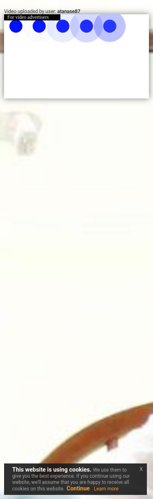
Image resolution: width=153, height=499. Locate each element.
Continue (78, 488)
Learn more (106, 489)
